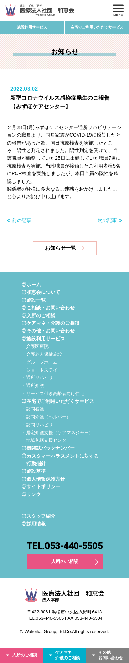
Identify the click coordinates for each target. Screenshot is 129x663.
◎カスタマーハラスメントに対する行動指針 (60, 459)
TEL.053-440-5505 (65, 546)
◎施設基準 (34, 471)
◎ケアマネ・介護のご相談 (50, 323)
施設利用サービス (32, 27)
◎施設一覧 (34, 300)
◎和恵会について (41, 292)
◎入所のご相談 (38, 315)
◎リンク (31, 494)
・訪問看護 (33, 408)
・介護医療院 (35, 346)
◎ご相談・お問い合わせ (48, 307)
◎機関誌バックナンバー (48, 448)
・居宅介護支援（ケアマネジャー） (57, 432)
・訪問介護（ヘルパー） (46, 416)
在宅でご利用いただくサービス (97, 27)
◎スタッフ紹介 (38, 516)
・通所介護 (33, 385)
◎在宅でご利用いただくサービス (58, 401)
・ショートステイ (39, 370)
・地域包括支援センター (46, 440)
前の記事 (21, 220)
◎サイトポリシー (41, 486)
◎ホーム (31, 284)
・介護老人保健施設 (42, 354)
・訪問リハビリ (37, 424)
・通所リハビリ (37, 377)
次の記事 (107, 220)
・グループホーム (39, 362)
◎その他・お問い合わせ (48, 330)
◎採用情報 (34, 523)
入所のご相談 (64, 561)
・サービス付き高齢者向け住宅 (53, 393)
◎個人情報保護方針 (43, 479)
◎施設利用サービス (43, 338)
